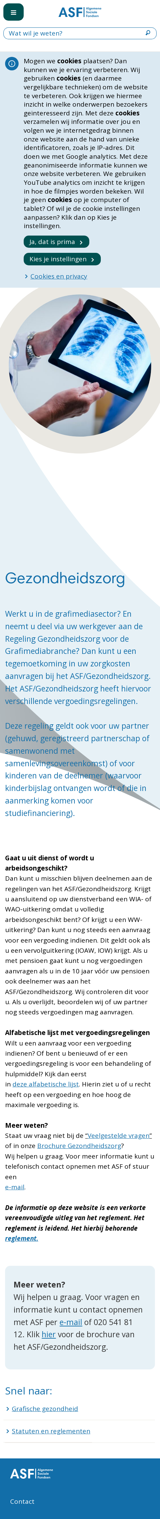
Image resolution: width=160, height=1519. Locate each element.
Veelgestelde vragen (119, 1135)
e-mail (14, 1187)
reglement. (21, 1238)
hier (49, 1334)
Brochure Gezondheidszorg (79, 1145)
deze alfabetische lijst (46, 1084)
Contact (22, 1501)
